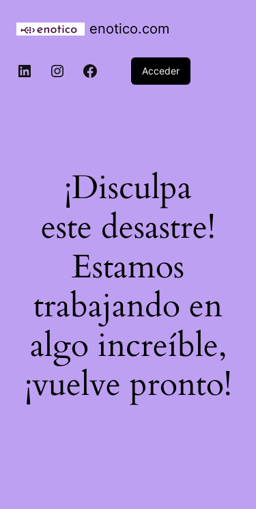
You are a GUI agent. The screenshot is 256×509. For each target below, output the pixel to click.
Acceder (161, 71)
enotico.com (129, 28)
